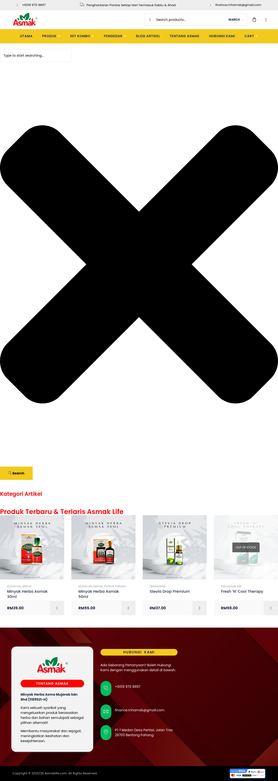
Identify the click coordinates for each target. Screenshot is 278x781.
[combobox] (35, 55)
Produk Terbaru (115, 586)
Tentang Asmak (184, 36)
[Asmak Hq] (225, 696)
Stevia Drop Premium (170, 591)
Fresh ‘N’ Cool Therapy (242, 591)
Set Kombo (82, 36)
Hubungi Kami (222, 36)
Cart (251, 36)
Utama (26, 36)
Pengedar (115, 36)
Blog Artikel (148, 36)
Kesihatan (14, 586)
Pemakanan (157, 586)
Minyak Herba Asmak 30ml (27, 594)
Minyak (27, 586)
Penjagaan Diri (231, 586)
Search (234, 20)
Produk (51, 36)
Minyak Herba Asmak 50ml (98, 594)
